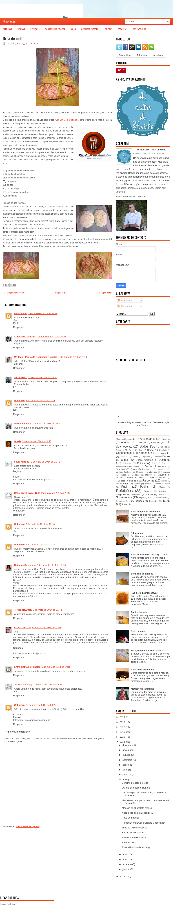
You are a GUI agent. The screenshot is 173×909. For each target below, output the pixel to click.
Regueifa (148, 491)
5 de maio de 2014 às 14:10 (55, 667)
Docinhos (164, 459)
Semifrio (162, 494)
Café (140, 450)
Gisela (17, 441)
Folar (154, 463)
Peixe (158, 483)
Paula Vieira (20, 313)
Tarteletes (153, 501)
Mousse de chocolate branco (137, 808)
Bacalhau (125, 442)
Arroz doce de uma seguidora (137, 812)
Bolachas (155, 442)
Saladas (162, 491)
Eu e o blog (125, 55)
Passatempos (139, 29)
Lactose (119, 472)
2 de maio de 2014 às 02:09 (40, 400)
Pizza (167, 483)
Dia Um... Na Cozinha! (67, 120)
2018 (122, 722)
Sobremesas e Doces (55, 29)
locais (140, 472)
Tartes (166, 500)
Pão (151, 477)
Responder (19, 327)
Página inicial (9, 21)
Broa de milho (13, 38)
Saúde (149, 494)
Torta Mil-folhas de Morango (136, 847)
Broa (19, 43)
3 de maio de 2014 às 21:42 (47, 609)
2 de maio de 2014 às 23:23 (40, 544)
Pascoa (164, 481)
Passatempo (122, 483)
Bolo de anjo (138, 631)
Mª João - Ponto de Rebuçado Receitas (35, 357)
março (126, 859)
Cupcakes (146, 457)
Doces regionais (144, 460)
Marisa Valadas (22, 423)
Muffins (119, 477)
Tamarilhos (120, 501)
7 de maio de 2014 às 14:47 (47, 684)
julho (125, 769)
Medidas (135, 475)
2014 (122, 741)
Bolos (144, 446)
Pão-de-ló (133, 481)
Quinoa (162, 487)
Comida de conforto (25, 336)
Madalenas (152, 472)
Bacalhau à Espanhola (133, 832)
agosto (126, 764)
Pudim (125, 486)
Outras (108, 29)
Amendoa (131, 439)
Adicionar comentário (18, 731)
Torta (124, 504)
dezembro (128, 745)
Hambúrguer (147, 469)
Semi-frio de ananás (142, 573)
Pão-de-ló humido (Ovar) (144, 592)
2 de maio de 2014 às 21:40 (36, 441)
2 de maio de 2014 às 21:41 (45, 461)
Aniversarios (148, 438)
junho (125, 774)
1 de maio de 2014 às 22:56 (72, 357)
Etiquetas (142, 55)
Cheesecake (124, 452)
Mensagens (125, 300)
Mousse (162, 474)
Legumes (131, 472)
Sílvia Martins (22, 461)
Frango (136, 466)
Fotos (164, 463)
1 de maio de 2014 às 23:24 (42, 377)
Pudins (144, 486)
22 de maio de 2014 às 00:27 (41, 705)
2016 (122, 732)
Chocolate (145, 452)
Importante (162, 469)
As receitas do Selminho (152, 150)
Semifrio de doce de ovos (135, 782)
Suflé (150, 498)
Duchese (127, 463)
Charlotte (163, 450)
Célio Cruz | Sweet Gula (27, 493)
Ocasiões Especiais (90, 29)
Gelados (162, 466)
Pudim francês (139, 612)
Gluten (133, 469)
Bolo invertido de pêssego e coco (149, 554)
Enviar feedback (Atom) (28, 826)
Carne (150, 450)
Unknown (19, 400)
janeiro (126, 869)
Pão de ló (163, 478)
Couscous (124, 457)
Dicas (73, 29)
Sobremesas (124, 497)
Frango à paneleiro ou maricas (148, 650)
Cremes (135, 457)
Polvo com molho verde (134, 837)
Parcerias (123, 29)
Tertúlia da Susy (23, 684)
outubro (126, 754)
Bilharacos (137, 533)
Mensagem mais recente (14, 293)
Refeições (35, 29)
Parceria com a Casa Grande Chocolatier (143, 822)
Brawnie (120, 450)
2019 (122, 717)
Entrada (141, 463)
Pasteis (137, 483)
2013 (122, 876)
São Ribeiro (20, 377)
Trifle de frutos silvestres (134, 827)
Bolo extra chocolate (142, 669)
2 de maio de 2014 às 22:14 (40, 524)
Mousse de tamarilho (142, 688)
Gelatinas (120, 469)
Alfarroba (120, 439)
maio (125, 779)
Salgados (121, 494)
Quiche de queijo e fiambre (136, 787)
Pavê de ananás (130, 817)
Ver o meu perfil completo (132, 196)
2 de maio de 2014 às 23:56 (51, 565)
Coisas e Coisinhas (25, 565)
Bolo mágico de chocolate (145, 511)
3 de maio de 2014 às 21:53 (46, 627)
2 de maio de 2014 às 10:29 (46, 423)
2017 (122, 727)
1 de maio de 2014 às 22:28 (42, 313)
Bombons (162, 447)
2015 (122, 736)
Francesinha (122, 466)
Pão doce (120, 481)
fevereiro (127, 864)
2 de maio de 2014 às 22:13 (55, 493)
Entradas (7, 29)
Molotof (148, 475)
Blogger (144, 425)
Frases (148, 466)
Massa (123, 475)
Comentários (126, 306)
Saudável (136, 494)
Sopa (141, 497)
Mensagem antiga (104, 293)
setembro (127, 760)
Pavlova (148, 484)
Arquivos (158, 55)
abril (125, 854)
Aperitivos (166, 439)
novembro (128, 750)
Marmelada (165, 472)
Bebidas (21, 29)
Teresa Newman (23, 609)
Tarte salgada (136, 501)
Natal (130, 477)
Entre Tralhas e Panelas (27, 667)
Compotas (165, 453)
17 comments (32, 43)
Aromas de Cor (22, 627)
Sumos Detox (161, 498)
